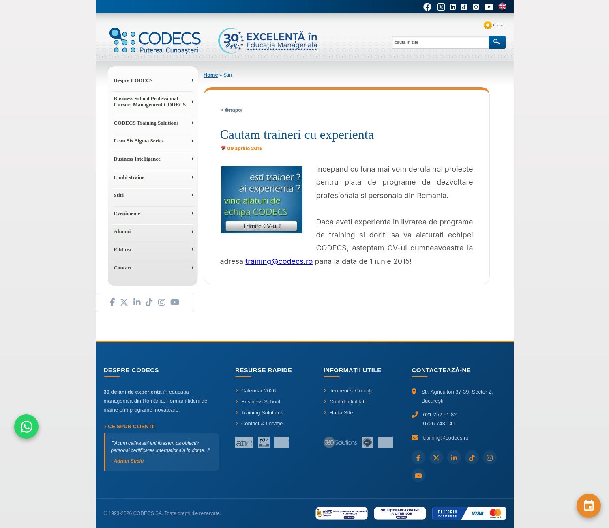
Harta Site (338, 412)
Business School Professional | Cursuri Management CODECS (150, 101)
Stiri (119, 195)
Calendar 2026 (255, 391)
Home (211, 75)
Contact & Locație (259, 423)
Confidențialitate (345, 402)
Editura (122, 249)
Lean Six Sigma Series (139, 141)
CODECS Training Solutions (146, 123)
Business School (257, 402)
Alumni (122, 231)
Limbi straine (129, 177)
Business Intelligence (137, 159)
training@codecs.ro (279, 261)
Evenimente (127, 213)
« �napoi (231, 110)
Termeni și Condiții (348, 391)
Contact (499, 25)
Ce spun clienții (129, 426)
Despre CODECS (133, 80)
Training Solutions (259, 412)
